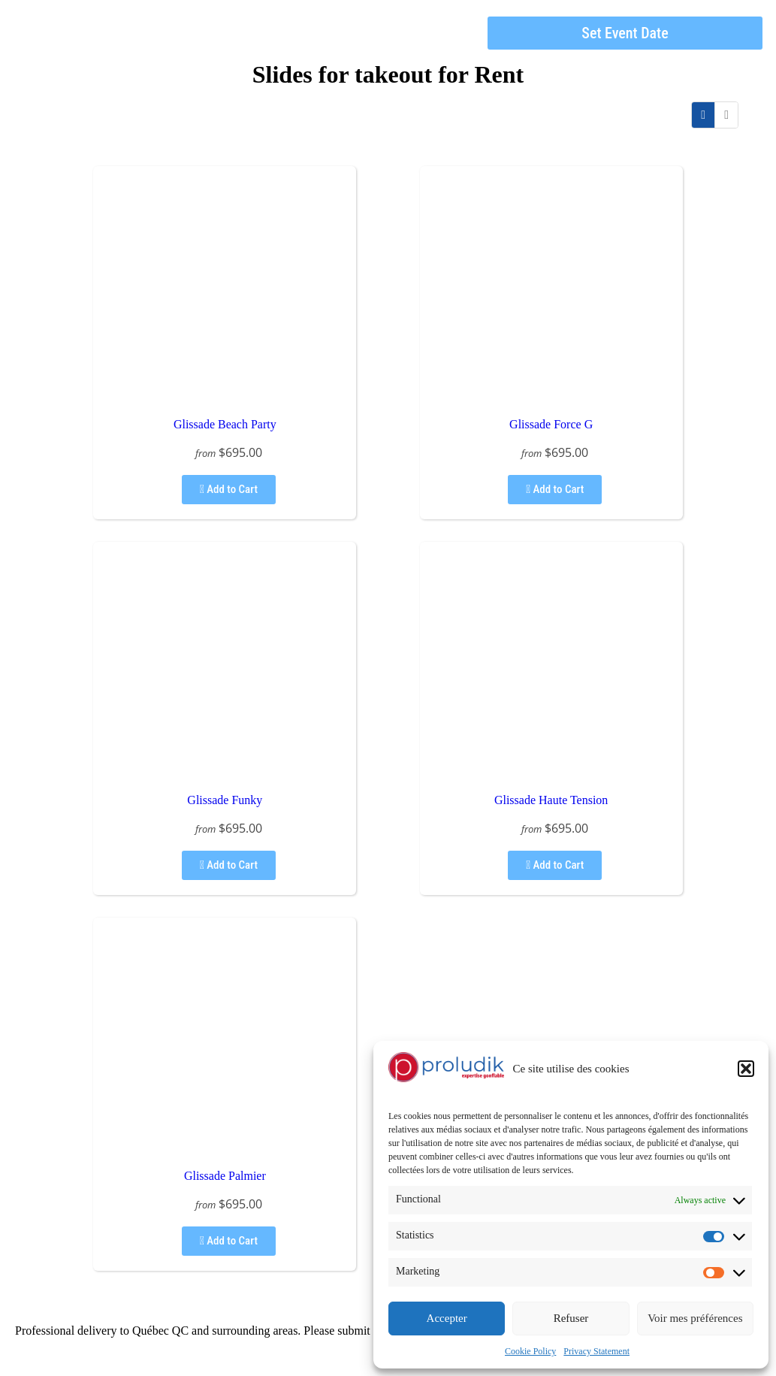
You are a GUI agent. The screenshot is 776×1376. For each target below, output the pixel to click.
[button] (745, 1068)
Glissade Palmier (225, 1175)
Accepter (447, 1318)
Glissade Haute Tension (551, 800)
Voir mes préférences (695, 1318)
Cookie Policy (530, 1351)
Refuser (571, 1318)
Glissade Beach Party (225, 424)
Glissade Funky (224, 800)
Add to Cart (229, 489)
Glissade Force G (551, 424)
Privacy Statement (596, 1351)
